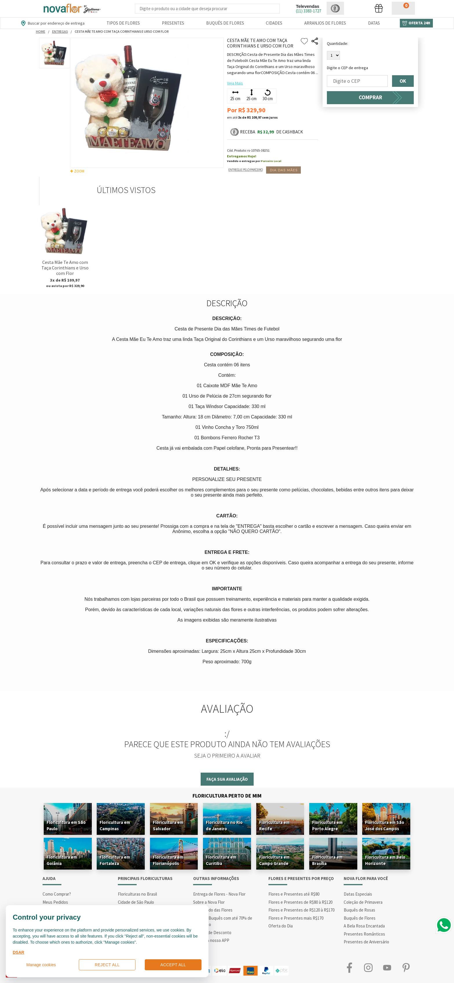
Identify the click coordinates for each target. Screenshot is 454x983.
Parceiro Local (271, 161)
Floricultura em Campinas (115, 825)
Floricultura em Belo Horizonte (385, 860)
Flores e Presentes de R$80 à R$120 (300, 902)
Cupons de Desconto (212, 932)
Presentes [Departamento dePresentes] (173, 23)
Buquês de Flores (360, 918)
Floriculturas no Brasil (137, 894)
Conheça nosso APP (211, 940)
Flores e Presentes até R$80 (293, 894)
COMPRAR (370, 97)
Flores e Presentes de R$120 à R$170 (301, 910)
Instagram (368, 967)
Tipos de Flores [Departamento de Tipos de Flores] (123, 23)
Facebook (349, 967)
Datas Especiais (358, 894)
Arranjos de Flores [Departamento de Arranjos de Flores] (325, 23)
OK (403, 81)
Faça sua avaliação (227, 779)
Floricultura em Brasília (327, 860)
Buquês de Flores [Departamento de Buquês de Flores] (225, 23)
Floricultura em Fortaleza (115, 860)
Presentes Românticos (364, 934)
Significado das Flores (213, 910)
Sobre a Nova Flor (209, 902)
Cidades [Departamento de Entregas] (274, 23)
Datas (374, 23)
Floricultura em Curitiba (221, 860)
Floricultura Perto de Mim (227, 795)
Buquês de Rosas (359, 910)
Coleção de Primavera (363, 902)
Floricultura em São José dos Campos (384, 825)
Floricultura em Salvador (168, 825)
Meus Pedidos (55, 902)
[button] (335, 8)
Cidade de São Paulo (136, 902)
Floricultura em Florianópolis (168, 860)
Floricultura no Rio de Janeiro (224, 825)
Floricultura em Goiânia (62, 860)
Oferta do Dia (280, 926)
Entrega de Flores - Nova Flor (219, 894)
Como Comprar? (57, 894)
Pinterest (405, 967)
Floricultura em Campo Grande (274, 860)
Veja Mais (235, 83)
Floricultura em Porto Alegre (327, 825)
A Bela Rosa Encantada (364, 926)
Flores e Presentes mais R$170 (295, 918)
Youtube (387, 967)
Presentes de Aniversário (366, 942)
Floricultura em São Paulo (66, 825)
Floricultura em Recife (274, 825)
